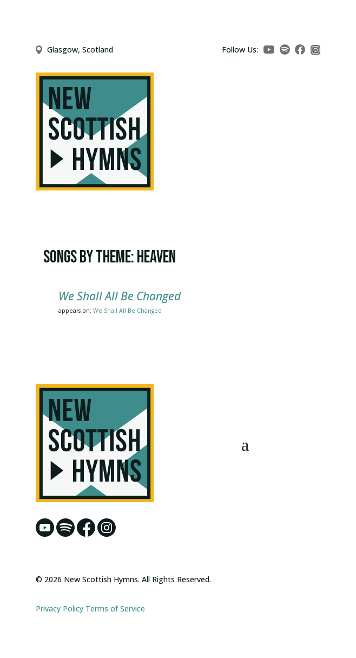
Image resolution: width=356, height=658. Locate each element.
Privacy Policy (59, 608)
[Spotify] (285, 49)
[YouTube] (268, 49)
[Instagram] (316, 50)
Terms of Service (115, 608)
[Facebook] (300, 49)
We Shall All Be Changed (119, 296)
